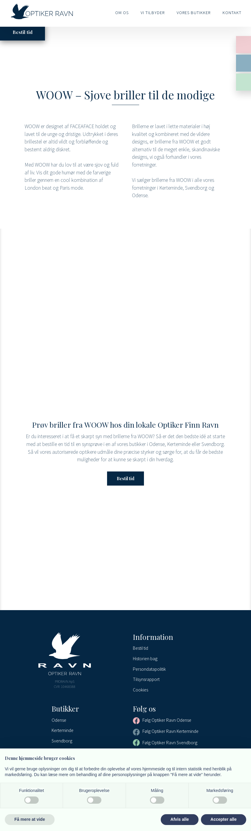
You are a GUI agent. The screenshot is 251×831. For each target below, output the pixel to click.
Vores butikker (194, 12)
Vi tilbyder (153, 12)
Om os (122, 12)
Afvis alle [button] (179, 819)
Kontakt (232, 12)
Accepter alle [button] (224, 819)
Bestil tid (125, 478)
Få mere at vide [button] (29, 819)
